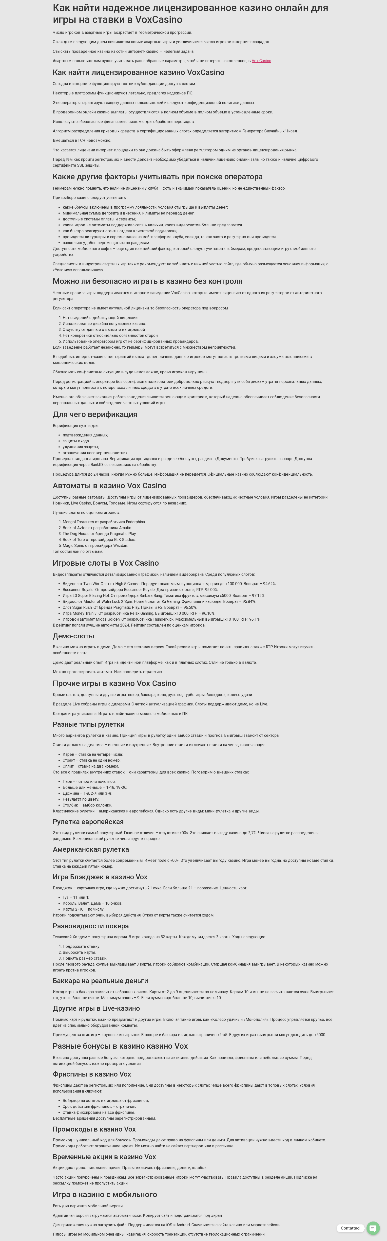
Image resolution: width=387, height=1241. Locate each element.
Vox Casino (261, 60)
